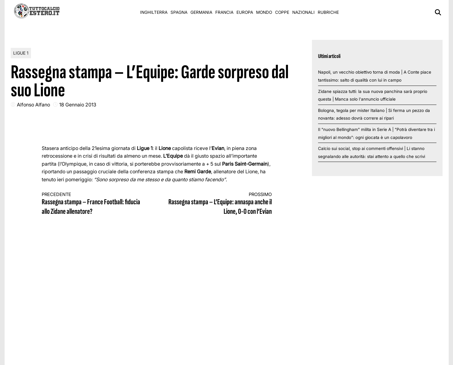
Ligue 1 (21, 53)
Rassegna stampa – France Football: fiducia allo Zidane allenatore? (93, 204)
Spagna (179, 12)
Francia (224, 12)
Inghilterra (153, 12)
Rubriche (328, 12)
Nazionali (303, 12)
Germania (201, 12)
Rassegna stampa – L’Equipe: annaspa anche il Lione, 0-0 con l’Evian (220, 204)
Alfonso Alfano (33, 105)
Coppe (282, 12)
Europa (244, 12)
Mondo (264, 12)
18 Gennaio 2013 (77, 105)
